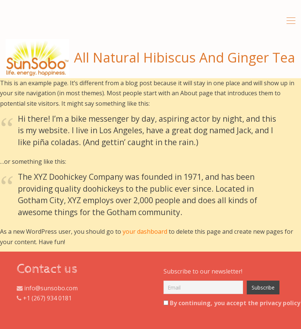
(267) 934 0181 (52, 298)
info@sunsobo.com (50, 288)
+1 (27, 298)
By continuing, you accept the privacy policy (220, 303)
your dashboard (145, 231)
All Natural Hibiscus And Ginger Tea (150, 57)
